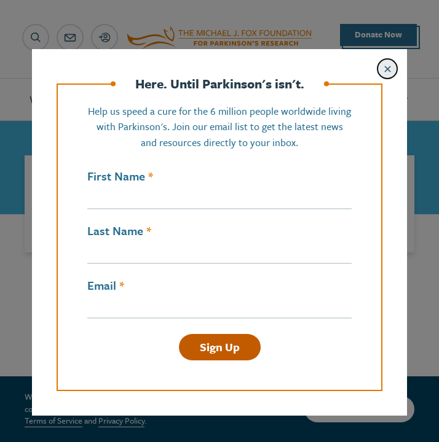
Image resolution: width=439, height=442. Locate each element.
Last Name (115, 231)
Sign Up (220, 347)
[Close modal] (387, 69)
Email (101, 285)
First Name (116, 176)
